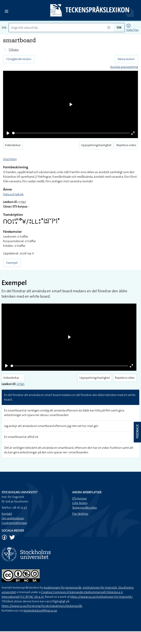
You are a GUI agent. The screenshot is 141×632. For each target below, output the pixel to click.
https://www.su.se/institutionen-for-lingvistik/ (101, 597)
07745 (21, 384)
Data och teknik (13, 194)
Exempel (12, 263)
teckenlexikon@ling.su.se (40, 610)
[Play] (8, 133)
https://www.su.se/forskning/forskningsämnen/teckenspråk (42, 606)
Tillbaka (13, 50)
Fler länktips (80, 514)
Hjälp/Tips (132, 30)
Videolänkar (13, 145)
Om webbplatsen (13, 518)
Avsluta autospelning (124, 67)
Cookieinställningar (14, 523)
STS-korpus (79, 498)
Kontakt (7, 514)
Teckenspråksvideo (84, 508)
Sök (119, 27)
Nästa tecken (126, 59)
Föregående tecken (18, 59)
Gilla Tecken (79, 503)
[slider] (70, 133)
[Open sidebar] (6, 11)
